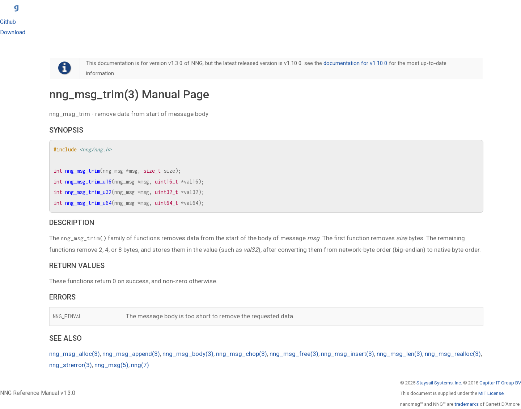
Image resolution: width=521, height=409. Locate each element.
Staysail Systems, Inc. (439, 383)
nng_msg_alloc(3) (74, 353)
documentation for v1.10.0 (355, 63)
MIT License (491, 393)
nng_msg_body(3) (187, 353)
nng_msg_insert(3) (347, 353)
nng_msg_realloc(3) (453, 353)
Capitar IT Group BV (500, 383)
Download (12, 32)
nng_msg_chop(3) (241, 353)
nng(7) (140, 365)
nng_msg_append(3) (131, 353)
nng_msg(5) (111, 365)
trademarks (466, 404)
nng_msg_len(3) (399, 353)
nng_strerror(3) (70, 365)
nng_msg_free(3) (294, 353)
